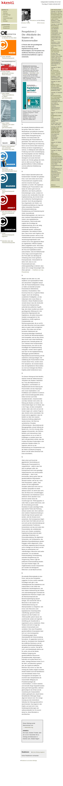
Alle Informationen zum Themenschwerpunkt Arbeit (8, 213)
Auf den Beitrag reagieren (38, 752)
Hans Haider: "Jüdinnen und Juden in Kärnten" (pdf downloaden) (8, 125)
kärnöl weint (55, 145)
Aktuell (5, 11)
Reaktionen (6, 28)
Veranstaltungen (8, 18)
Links (4, 19)
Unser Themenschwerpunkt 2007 (8, 191)
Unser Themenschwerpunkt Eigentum (8, 235)
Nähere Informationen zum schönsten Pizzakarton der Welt (8, 148)
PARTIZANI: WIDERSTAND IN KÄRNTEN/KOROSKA (56, 155)
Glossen (5, 13)
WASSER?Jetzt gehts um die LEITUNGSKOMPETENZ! (9, 169)
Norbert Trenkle (26, 23)
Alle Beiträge (7, 15)
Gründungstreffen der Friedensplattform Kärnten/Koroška (56, 97)
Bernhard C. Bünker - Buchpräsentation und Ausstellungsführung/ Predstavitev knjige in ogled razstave (56, 16)
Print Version (41, 23)
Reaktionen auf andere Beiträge (29, 760)
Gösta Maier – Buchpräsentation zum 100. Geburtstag (56, 50)
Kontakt (5, 21)
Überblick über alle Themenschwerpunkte (8, 241)
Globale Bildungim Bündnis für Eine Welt (9, 37)
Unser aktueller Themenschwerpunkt (8, 57)
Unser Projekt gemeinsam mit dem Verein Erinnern (8, 73)
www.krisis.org (29, 727)
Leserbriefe (6, 26)
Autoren (5, 16)
